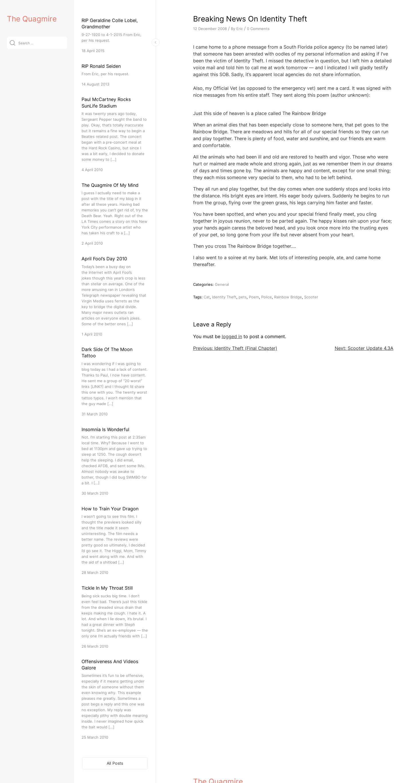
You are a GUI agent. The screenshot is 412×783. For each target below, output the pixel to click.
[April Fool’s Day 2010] (115, 296)
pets (243, 297)
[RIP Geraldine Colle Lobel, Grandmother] (115, 35)
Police (266, 297)
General (222, 284)
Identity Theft (224, 297)
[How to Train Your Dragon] (115, 540)
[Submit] (12, 42)
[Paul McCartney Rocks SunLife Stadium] (115, 134)
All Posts (115, 763)
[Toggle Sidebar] (156, 42)
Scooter (311, 297)
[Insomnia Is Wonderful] (115, 461)
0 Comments (258, 28)
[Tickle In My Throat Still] (115, 616)
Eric (239, 28)
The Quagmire (32, 18)
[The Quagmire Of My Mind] (115, 213)
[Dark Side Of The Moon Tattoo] (115, 381)
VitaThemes (234, 766)
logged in (232, 336)
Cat (207, 297)
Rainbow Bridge (288, 297)
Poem (254, 297)
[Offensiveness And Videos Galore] (115, 699)
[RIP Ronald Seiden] (115, 74)
